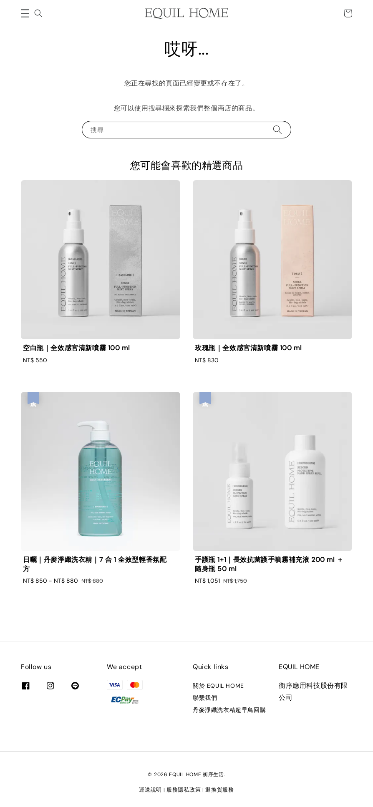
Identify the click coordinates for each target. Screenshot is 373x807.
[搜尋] (277, 129)
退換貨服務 (219, 789)
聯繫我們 (205, 698)
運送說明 (150, 789)
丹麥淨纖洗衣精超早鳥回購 (229, 710)
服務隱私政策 (183, 789)
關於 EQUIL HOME (218, 685)
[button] (25, 13)
